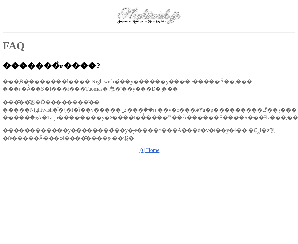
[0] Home (149, 150)
